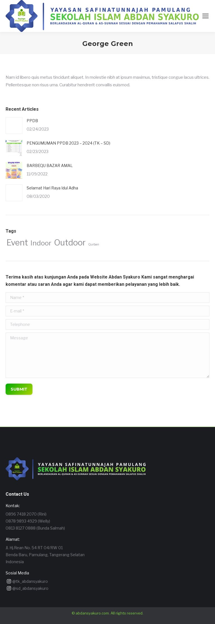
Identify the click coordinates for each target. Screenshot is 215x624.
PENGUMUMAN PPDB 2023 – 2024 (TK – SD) (68, 143)
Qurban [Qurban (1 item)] (93, 244)
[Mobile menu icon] (205, 16)
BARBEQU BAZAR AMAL (50, 165)
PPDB (32, 120)
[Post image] (14, 125)
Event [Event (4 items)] (17, 242)
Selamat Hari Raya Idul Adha (52, 187)
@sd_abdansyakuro (30, 588)
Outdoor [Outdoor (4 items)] (70, 242)
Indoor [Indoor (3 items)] (41, 243)
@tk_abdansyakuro (30, 581)
